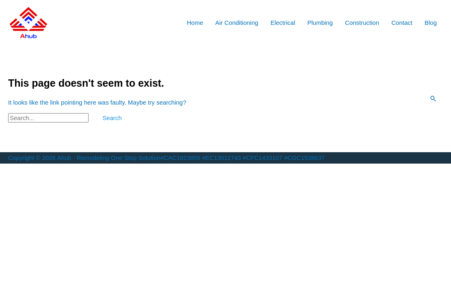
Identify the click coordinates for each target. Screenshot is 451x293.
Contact (401, 22)
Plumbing (320, 22)
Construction (362, 22)
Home (195, 22)
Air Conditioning (236, 22)
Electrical (283, 22)
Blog (431, 22)
